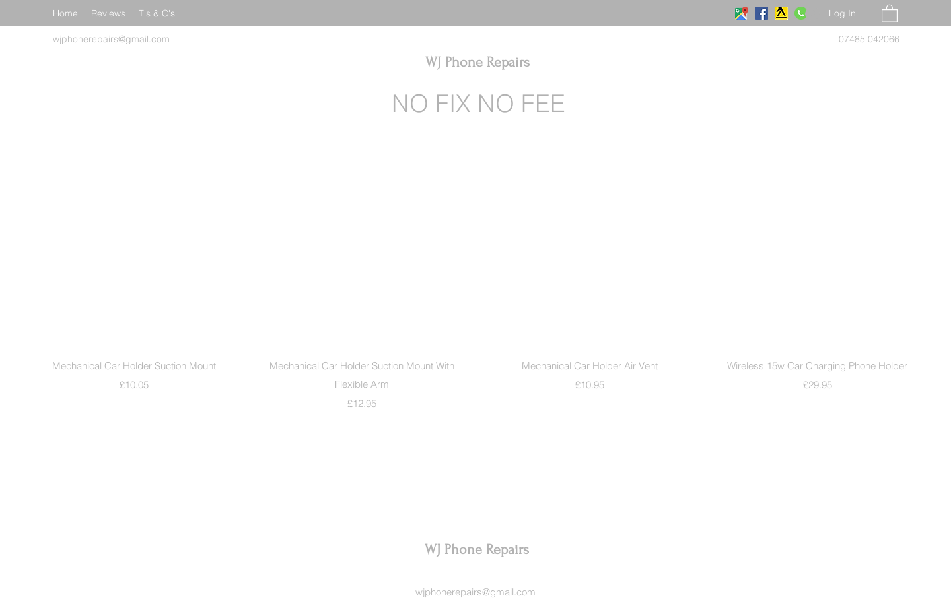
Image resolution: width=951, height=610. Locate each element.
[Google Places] (741, 13)
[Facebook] (761, 13)
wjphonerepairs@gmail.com (475, 592)
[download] (781, 13)
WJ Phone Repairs (477, 62)
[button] (890, 12)
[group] (475, 298)
